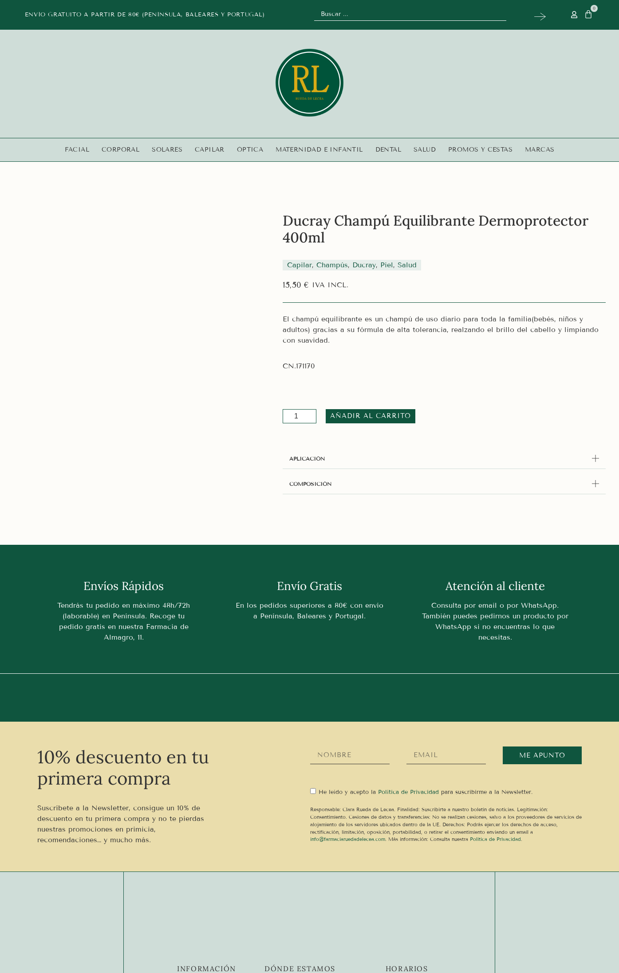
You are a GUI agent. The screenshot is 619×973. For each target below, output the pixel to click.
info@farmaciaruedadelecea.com (347, 839)
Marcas (539, 149)
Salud (425, 149)
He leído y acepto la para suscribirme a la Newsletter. (425, 792)
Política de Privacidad (495, 839)
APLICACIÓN (307, 458)
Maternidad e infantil (319, 149)
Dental (388, 149)
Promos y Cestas (480, 149)
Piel (386, 265)
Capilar (210, 149)
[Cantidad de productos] (300, 416)
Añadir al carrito (367, 416)
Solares (167, 149)
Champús (332, 265)
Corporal (120, 149)
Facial (77, 149)
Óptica (250, 149)
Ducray (364, 265)
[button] (444, 458)
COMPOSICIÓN (310, 484)
